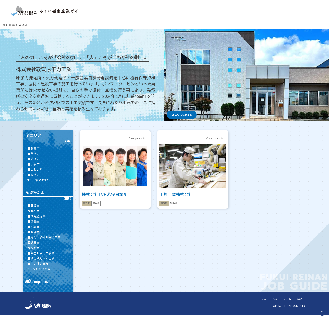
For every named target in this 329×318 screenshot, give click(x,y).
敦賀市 (33, 151)
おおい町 (34, 172)
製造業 (33, 214)
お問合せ (313, 12)
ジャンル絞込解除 (38, 272)
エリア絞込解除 (37, 183)
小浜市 (33, 167)
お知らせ (224, 12)
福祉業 (33, 251)
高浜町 (33, 178)
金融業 (33, 235)
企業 (12, 27)
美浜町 (33, 156)
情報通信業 (36, 219)
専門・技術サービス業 (43, 240)
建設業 (33, 208)
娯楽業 (33, 245)
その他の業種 (37, 267)
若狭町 (33, 162)
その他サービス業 (40, 261)
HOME (203, 12)
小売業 (33, 230)
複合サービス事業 (40, 256)
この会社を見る (188, 116)
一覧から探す (251, 12)
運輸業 (33, 224)
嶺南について (281, 12)
